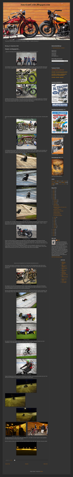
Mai (54, 221)
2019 (54, 192)
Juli (54, 218)
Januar (55, 227)
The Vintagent (64, 282)
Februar (55, 226)
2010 (54, 235)
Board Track (54, 181)
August (55, 217)
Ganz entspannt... (56, 205)
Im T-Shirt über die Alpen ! (57, 215)
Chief (52, 182)
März (55, 224)
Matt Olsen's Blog (65, 274)
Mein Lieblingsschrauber (65, 277)
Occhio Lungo (64, 281)
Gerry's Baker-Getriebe (64, 271)
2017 (54, 195)
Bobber (60, 181)
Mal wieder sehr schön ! (57, 209)
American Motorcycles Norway (64, 263)
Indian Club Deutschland (64, 273)
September (56, 204)
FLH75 (58, 240)
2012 (54, 232)
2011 (54, 233)
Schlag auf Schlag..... (57, 212)
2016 (54, 197)
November (55, 201)
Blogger (41, 471)
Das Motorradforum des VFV (64, 266)
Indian (53, 183)
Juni (54, 220)
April (54, 223)
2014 (54, 229)
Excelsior (57, 182)
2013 (54, 230)
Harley (63, 182)
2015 (54, 198)
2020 (54, 191)
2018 (54, 194)
